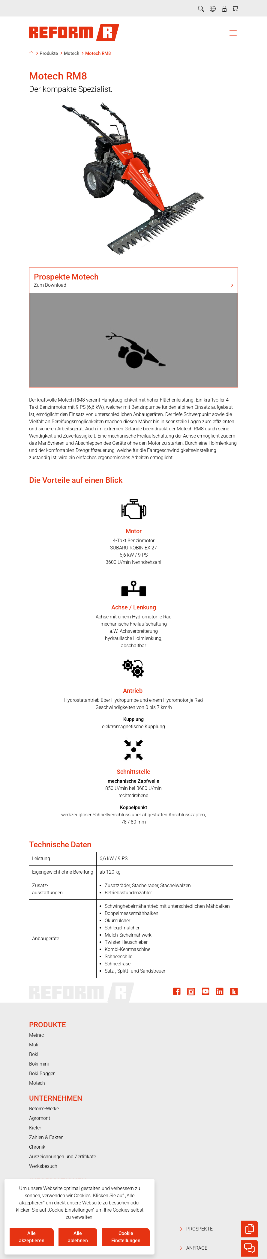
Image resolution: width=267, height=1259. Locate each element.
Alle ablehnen (78, 1237)
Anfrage (222, 1248)
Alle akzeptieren (31, 1237)
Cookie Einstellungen (125, 1237)
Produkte (49, 53)
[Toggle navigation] (233, 33)
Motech (71, 53)
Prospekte (222, 1229)
